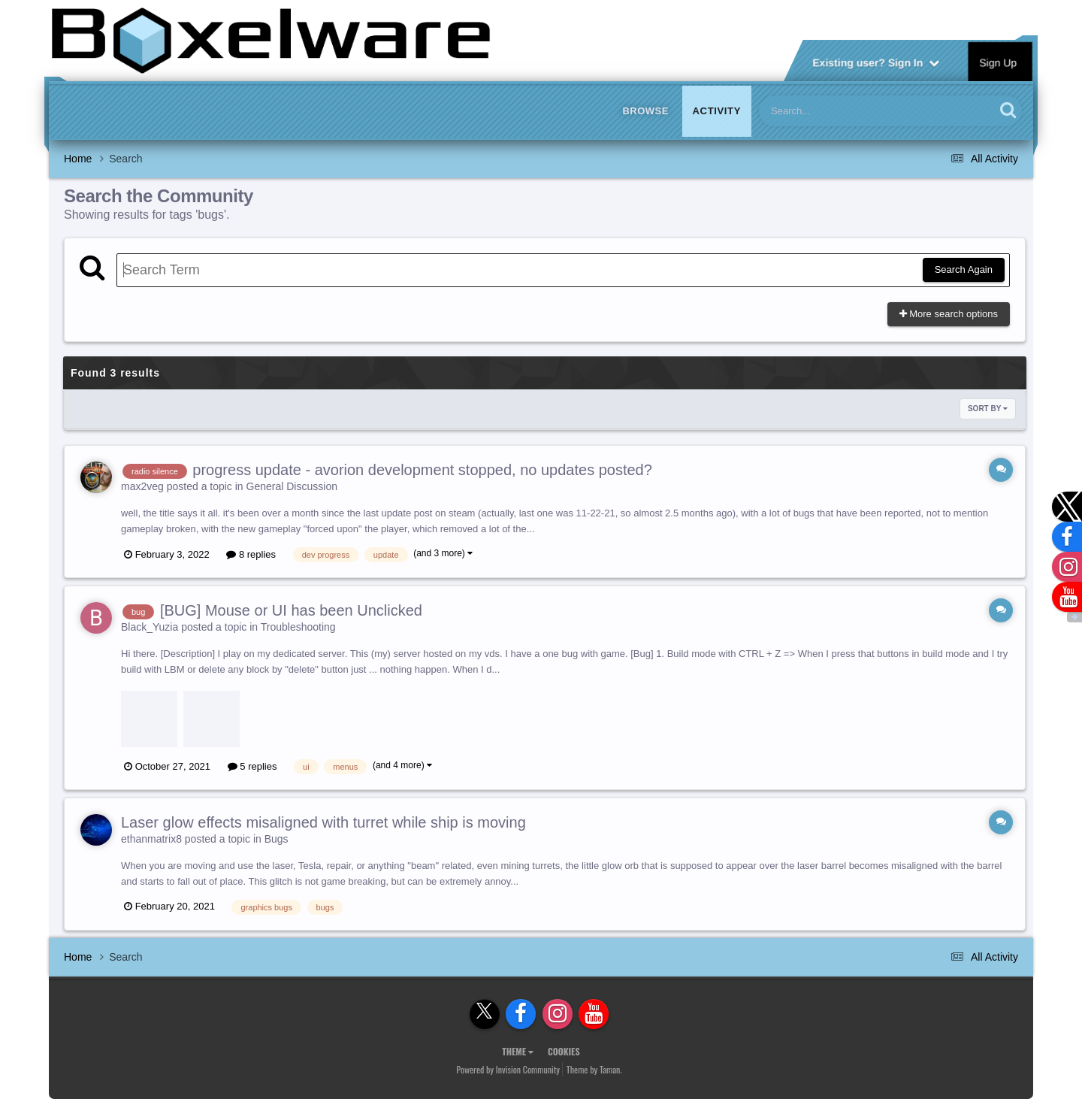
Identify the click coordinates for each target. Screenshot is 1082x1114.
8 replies (251, 554)
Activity (717, 111)
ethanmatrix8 (151, 839)
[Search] (838, 110)
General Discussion (291, 486)
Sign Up (998, 62)
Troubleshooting (298, 627)
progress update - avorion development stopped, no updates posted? (422, 470)
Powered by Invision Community (508, 1069)
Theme (517, 1051)
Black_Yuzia (149, 627)
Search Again (964, 269)
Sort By (988, 408)
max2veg (142, 486)
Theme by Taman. (594, 1069)
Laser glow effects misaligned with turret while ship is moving (323, 822)
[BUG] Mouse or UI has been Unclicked (291, 610)
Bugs (276, 839)
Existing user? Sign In (875, 62)
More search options (948, 313)
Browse (645, 111)
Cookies (564, 1051)
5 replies (252, 766)
